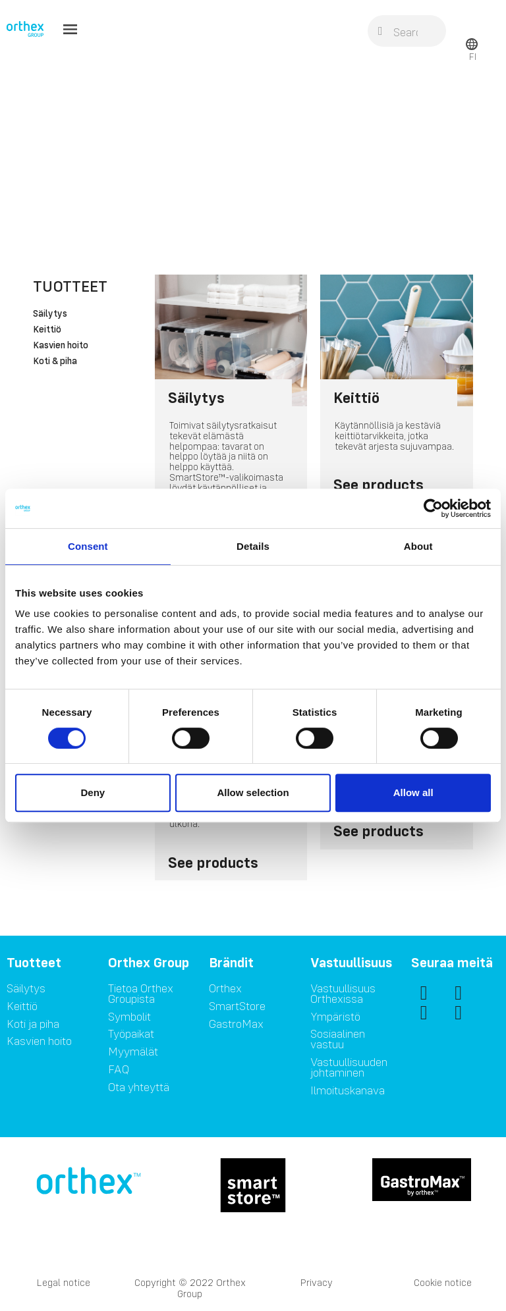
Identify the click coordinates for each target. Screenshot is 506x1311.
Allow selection (253, 792)
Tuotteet (70, 286)
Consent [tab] (88, 546)
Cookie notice (443, 1282)
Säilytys (50, 314)
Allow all (413, 792)
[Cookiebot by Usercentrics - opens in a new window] (433, 508)
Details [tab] (253, 546)
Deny (92, 792)
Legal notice (63, 1282)
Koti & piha (55, 361)
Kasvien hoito (60, 345)
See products (378, 484)
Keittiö (47, 330)
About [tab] (418, 546)
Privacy (316, 1282)
